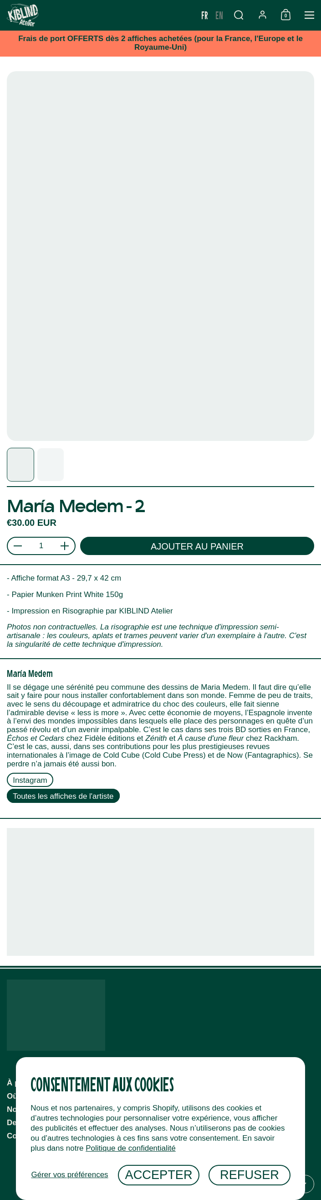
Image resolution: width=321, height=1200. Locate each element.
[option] (219, 15)
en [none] (219, 15)
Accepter (159, 1175)
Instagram (30, 780)
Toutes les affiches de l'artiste (63, 796)
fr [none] (204, 15)
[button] (238, 15)
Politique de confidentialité (131, 1148)
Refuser (249, 1175)
